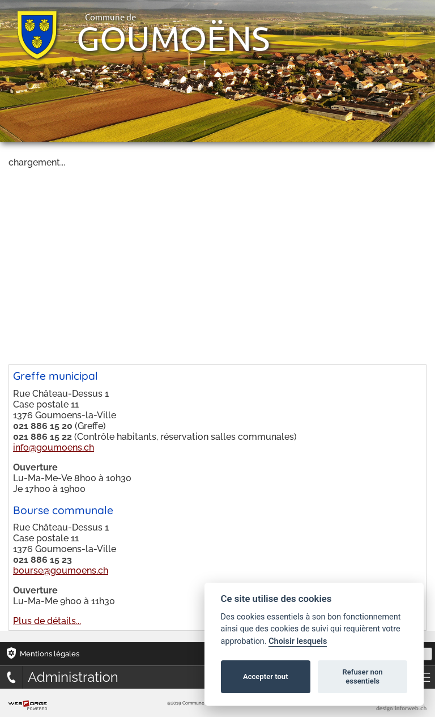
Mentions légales (49, 654)
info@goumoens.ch (53, 447)
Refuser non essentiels (362, 676)
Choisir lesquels (297, 641)
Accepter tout (265, 676)
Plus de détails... (47, 621)
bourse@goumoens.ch (60, 570)
